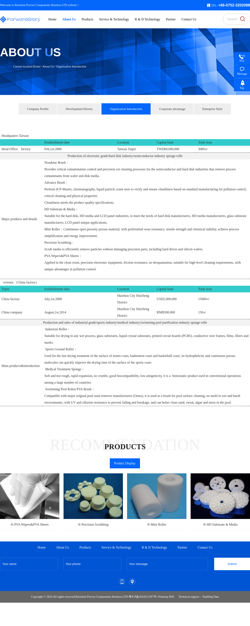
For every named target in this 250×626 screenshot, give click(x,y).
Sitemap (163, 596)
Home (36, 66)
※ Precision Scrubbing (93, 524)
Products (85, 547)
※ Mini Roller (156, 524)
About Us (48, 66)
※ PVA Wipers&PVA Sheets (30, 524)
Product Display (125, 463)
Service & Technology (116, 547)
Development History (79, 109)
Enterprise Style (212, 109)
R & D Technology (154, 547)
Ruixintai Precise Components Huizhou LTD (101, 596)
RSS (171, 596)
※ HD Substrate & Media (220, 524)
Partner (182, 547)
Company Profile (38, 109)
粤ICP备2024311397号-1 (144, 596)
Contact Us (205, 547)
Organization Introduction (71, 66)
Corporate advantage (172, 109)
